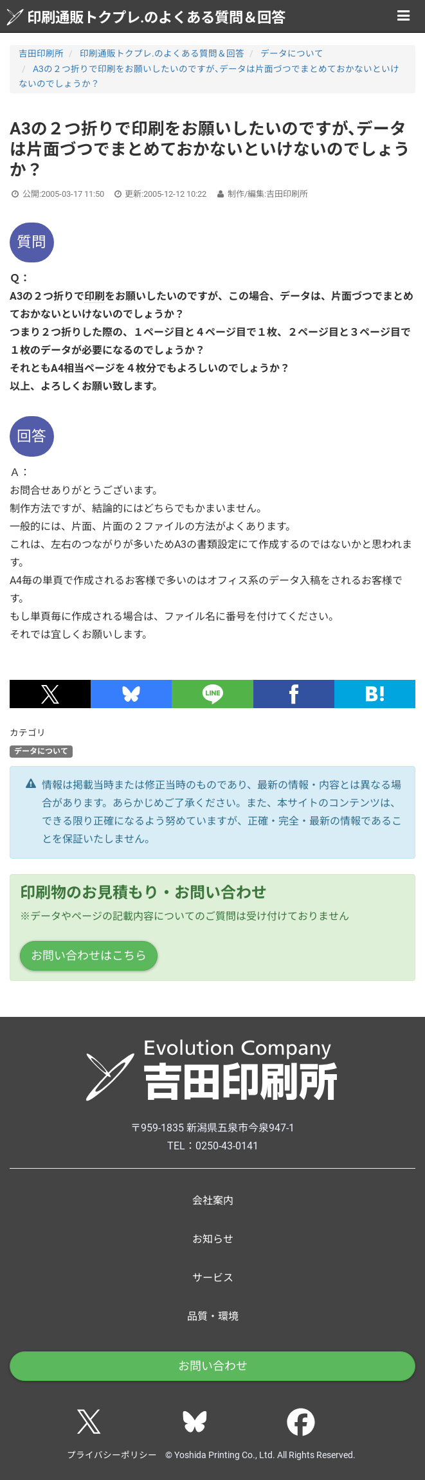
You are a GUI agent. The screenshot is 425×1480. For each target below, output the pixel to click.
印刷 (94, 296)
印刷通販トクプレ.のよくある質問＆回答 (145, 17)
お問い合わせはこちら (89, 955)
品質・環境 (213, 1316)
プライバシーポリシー (112, 1455)
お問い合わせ (213, 1366)
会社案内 (212, 1200)
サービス (212, 1278)
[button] (50, 694)
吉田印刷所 (41, 53)
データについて (291, 53)
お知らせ (212, 1239)
